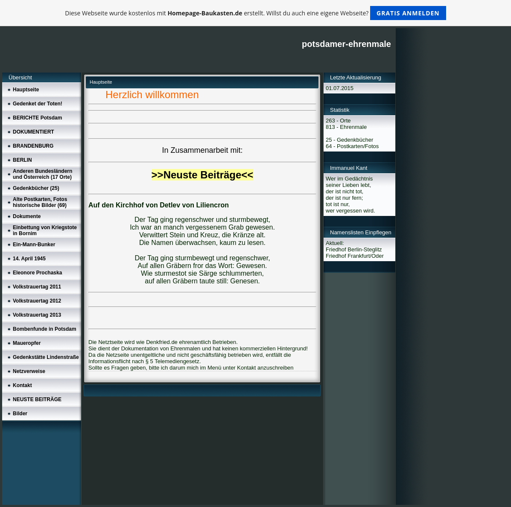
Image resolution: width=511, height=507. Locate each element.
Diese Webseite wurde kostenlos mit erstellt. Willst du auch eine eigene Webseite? (255, 13)
